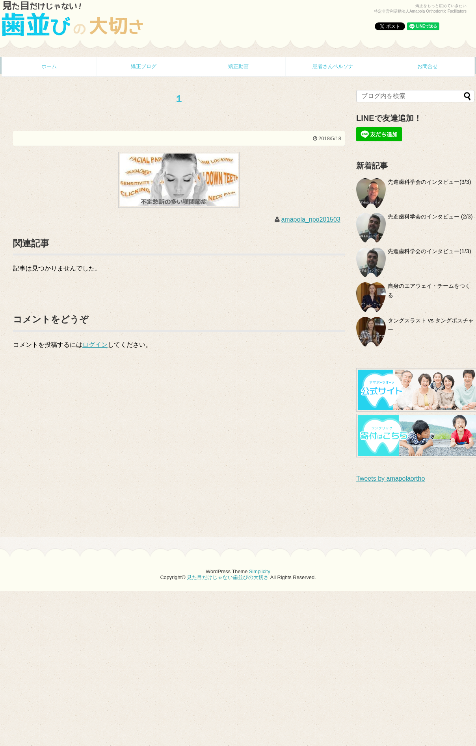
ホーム (49, 66)
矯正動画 (238, 66)
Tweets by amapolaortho (390, 478)
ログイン (95, 344)
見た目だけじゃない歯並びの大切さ (228, 577)
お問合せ (427, 66)
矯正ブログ (143, 66)
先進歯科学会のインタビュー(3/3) (429, 182)
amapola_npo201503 (310, 219)
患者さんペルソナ (332, 66)
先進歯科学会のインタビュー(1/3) (429, 251)
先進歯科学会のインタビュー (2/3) (430, 216)
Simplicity (259, 571)
